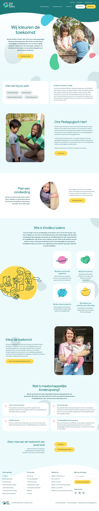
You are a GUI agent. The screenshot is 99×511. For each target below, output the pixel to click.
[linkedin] (83, 493)
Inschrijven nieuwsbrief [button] (82, 482)
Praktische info (58, 6)
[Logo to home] (6, 502)
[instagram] (79, 493)
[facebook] (75, 493)
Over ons (69, 6)
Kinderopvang (45, 6)
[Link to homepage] (9, 4)
